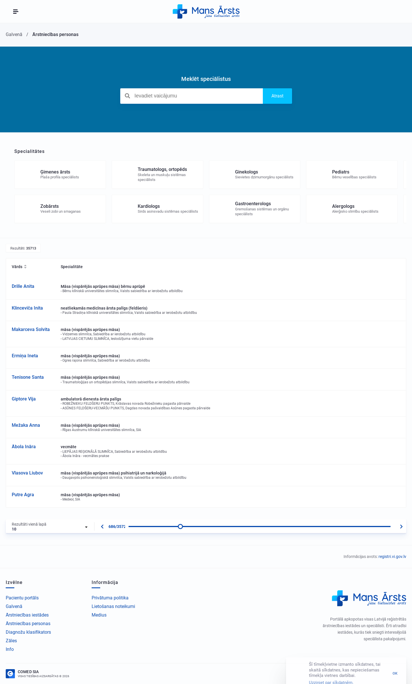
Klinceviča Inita (27, 308)
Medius (99, 615)
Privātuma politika (110, 598)
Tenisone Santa (28, 377)
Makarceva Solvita (31, 329)
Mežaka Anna (26, 425)
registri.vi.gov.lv (392, 556)
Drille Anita (23, 286)
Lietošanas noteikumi (113, 606)
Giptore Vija (24, 399)
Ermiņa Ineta (25, 355)
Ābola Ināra (24, 446)
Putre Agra (23, 494)
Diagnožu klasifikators (28, 632)
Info (10, 649)
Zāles (11, 640)
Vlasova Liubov (27, 473)
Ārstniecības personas (28, 623)
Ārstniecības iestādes (27, 615)
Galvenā (14, 606)
